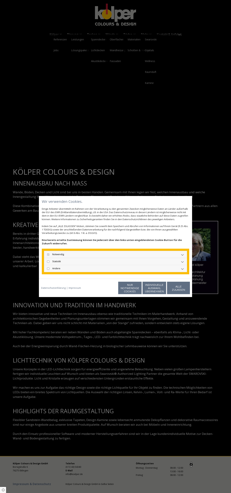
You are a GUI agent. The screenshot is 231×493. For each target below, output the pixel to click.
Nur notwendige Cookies (104, 288)
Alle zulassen (173, 288)
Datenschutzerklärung (53, 287)
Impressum (75, 287)
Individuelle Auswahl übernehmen (139, 288)
